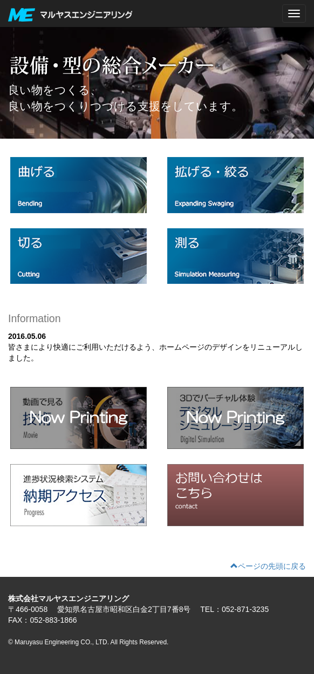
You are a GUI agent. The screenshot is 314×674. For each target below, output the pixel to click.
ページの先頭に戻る (268, 566)
